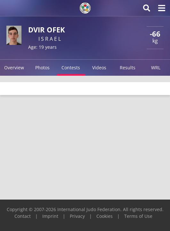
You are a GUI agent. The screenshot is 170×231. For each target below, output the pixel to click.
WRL (155, 67)
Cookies (104, 216)
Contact (22, 216)
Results (127, 67)
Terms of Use (138, 216)
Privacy (77, 216)
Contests (70, 67)
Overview (14, 67)
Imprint (50, 216)
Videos (99, 67)
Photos (42, 67)
